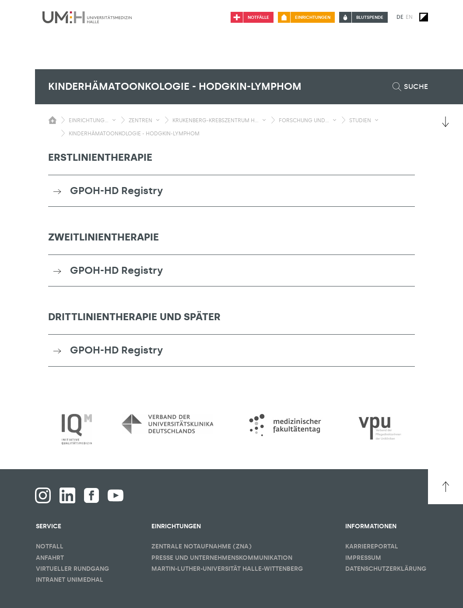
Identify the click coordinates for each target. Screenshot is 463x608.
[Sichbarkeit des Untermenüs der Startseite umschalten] (52, 120)
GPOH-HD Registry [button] (116, 190)
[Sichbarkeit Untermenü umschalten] (114, 120)
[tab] (231, 191)
